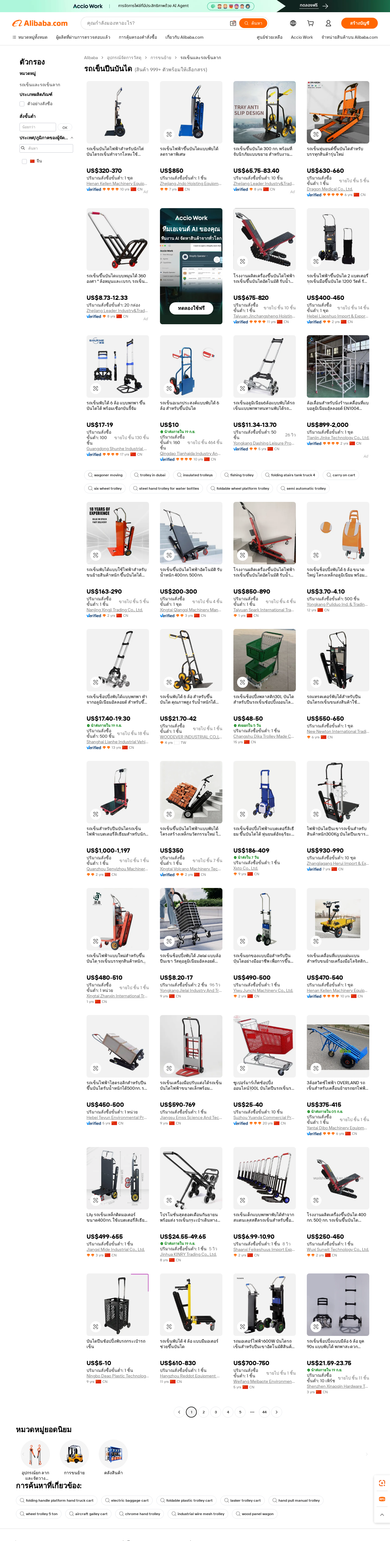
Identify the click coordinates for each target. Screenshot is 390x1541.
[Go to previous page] (179, 1412)
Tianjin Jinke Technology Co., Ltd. (338, 437)
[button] (233, 23)
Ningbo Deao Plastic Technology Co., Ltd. (118, 1375)
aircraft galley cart (88, 1513)
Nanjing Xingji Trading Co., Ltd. (115, 609)
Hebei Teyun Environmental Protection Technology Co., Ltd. (118, 1117)
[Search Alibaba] (156, 23)
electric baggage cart (127, 1500)
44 (264, 1412)
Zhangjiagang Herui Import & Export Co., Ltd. (338, 863)
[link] (382, 1483)
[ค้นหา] (253, 23)
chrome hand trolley (139, 1513)
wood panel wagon (255, 1513)
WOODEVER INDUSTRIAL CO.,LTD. (191, 736)
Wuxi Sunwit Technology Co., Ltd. (338, 1249)
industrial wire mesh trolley (198, 1513)
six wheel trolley (105, 488)
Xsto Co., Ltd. (245, 868)
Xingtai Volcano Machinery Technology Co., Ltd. (191, 868)
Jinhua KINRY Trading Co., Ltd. (188, 1254)
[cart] (311, 24)
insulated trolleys (195, 475)
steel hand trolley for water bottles (166, 488)
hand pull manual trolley (296, 1500)
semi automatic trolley (303, 488)
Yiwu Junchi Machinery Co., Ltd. (263, 990)
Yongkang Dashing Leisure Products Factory (264, 443)
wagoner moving (105, 475)
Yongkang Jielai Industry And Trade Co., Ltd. (191, 990)
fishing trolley (239, 475)
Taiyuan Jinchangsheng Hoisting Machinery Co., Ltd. (264, 316)
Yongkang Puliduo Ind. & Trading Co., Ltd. (338, 604)
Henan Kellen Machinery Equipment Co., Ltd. (118, 183)
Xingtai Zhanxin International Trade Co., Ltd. (118, 995)
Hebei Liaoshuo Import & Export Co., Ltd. (338, 316)
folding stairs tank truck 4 (290, 475)
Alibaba (91, 57)
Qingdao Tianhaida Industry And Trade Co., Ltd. (191, 453)
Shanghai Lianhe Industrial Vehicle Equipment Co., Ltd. (118, 741)
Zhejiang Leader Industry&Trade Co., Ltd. (264, 183)
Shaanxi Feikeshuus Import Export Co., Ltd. (264, 1249)
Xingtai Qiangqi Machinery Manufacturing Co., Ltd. (191, 609)
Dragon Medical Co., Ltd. (330, 188)
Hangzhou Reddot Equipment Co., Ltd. (191, 1375)
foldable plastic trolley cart (186, 1500)
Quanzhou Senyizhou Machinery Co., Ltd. (118, 868)
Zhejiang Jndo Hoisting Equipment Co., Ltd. (191, 183)
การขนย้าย (161, 57)
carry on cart (341, 475)
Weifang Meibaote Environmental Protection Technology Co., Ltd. (264, 1381)
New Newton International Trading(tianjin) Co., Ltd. (338, 731)
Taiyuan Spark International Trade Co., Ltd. (264, 609)
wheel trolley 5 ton (39, 1513)
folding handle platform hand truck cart (57, 1500)
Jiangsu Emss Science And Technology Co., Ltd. (191, 1117)
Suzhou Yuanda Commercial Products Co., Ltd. (264, 1117)
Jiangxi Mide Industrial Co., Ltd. (116, 1249)
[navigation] (46, 735)
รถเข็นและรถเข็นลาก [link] (200, 57)
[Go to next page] (276, 1412)
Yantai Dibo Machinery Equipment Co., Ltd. (338, 1127)
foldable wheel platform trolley (240, 488)
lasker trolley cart (242, 1500)
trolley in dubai (149, 475)
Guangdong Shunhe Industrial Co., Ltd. (118, 448)
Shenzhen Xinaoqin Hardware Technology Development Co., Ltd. (338, 1386)
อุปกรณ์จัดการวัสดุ (124, 57)
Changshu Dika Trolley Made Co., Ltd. (264, 736)
